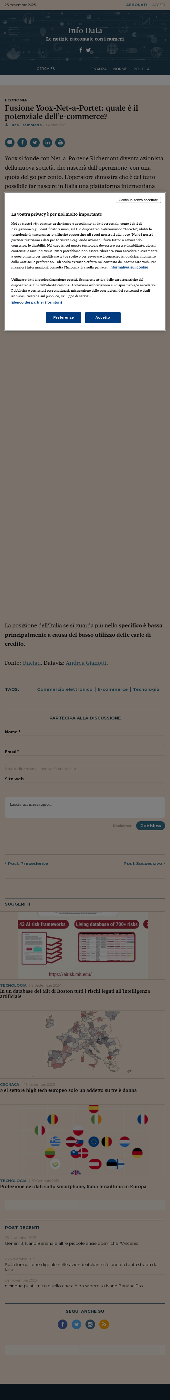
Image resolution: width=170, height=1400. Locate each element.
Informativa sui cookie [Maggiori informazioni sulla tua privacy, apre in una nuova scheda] (128, 267)
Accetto (102, 317)
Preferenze (63, 317)
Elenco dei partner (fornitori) (36, 302)
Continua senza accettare (138, 200)
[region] (85, 261)
